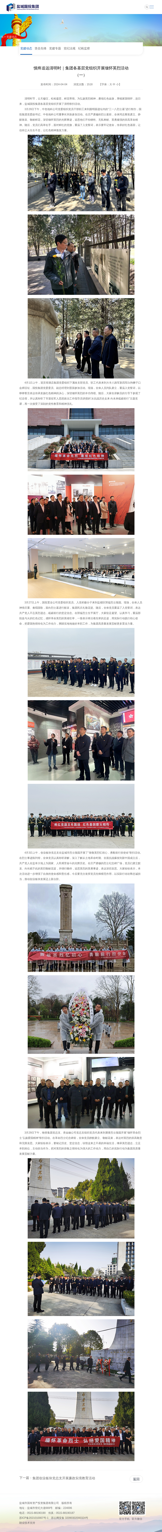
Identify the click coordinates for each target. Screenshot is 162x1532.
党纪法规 (69, 48)
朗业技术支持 (27, 1522)
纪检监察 (84, 48)
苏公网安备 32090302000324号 (69, 1517)
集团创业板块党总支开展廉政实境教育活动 (63, 1478)
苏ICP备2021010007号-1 (34, 1517)
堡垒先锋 (40, 48)
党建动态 (11, 36)
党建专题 (55, 48)
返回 (136, 1479)
